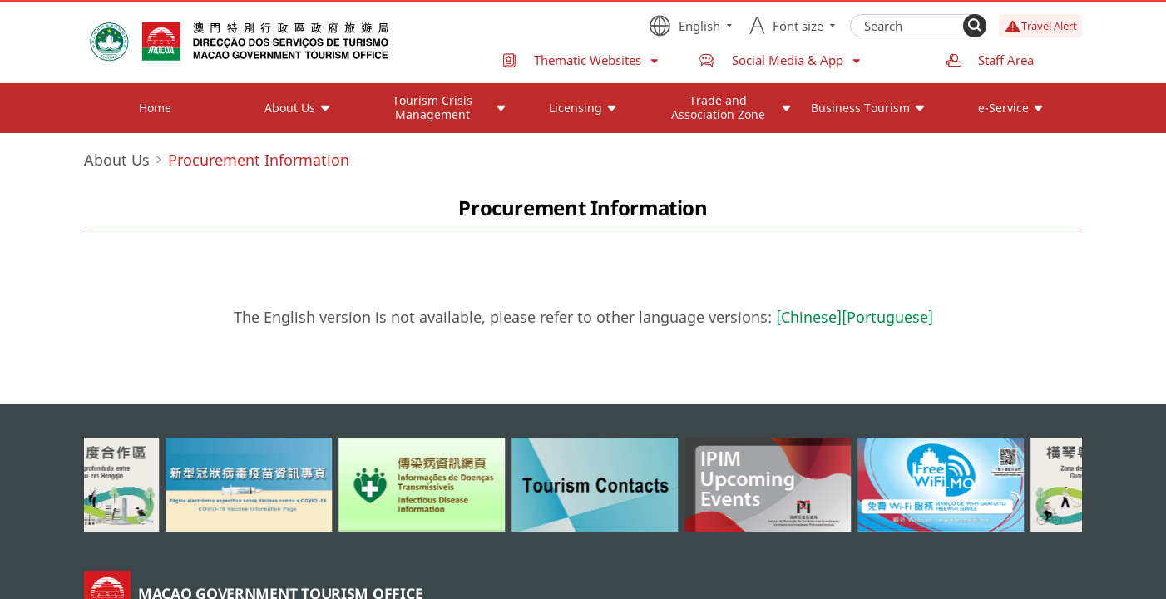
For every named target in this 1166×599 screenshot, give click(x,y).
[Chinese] (809, 317)
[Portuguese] (887, 317)
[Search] (974, 25)
